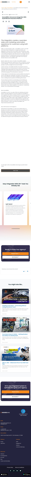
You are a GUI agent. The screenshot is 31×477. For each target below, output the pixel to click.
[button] (3, 21)
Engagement (18, 443)
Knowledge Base (4, 455)
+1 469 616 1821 (3, 429)
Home (3, 7)
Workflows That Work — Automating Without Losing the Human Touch (14, 306)
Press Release (10, 7)
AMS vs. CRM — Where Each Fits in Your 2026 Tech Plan (15, 363)
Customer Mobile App (20, 447)
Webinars (2, 453)
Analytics (18, 445)
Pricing (2, 441)
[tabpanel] (15, 208)
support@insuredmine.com (6, 423)
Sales (17, 441)
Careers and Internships (5, 461)
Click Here (15, 217)
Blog (5, 7)
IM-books (2, 457)
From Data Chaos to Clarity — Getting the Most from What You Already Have (15, 334)
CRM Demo (3, 443)
